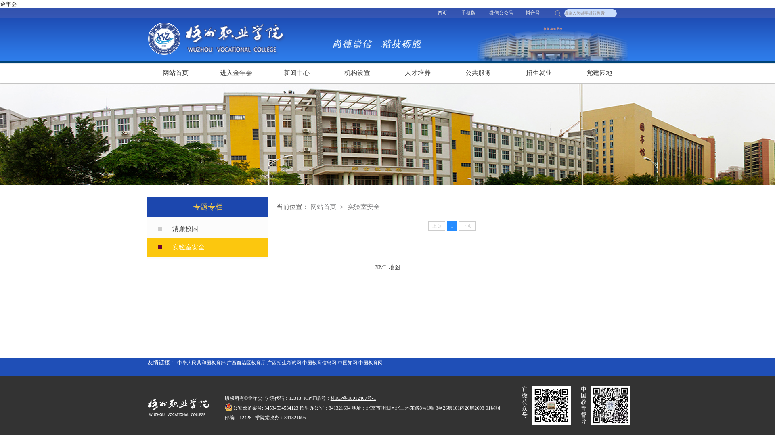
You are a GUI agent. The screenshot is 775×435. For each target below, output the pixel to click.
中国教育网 (370, 363)
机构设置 (357, 72)
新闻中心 (297, 72)
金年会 (8, 4)
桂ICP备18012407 (349, 398)
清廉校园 (185, 228)
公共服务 (478, 72)
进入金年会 (236, 72)
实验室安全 (188, 247)
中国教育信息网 (319, 363)
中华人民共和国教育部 (201, 363)
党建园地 (599, 72)
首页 (442, 13)
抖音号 (533, 13)
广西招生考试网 (284, 363)
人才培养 (418, 72)
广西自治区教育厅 (246, 363)
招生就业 (539, 72)
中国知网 (347, 363)
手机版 (468, 13)
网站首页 (176, 72)
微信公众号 (501, 13)
